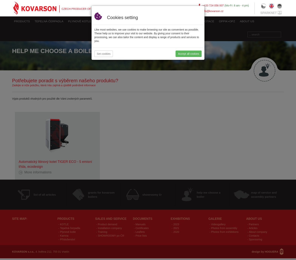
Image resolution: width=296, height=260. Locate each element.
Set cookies (103, 53)
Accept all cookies (188, 53)
